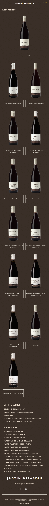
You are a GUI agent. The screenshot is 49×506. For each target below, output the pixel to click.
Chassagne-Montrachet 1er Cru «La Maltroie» (13, 345)
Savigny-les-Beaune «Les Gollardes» (13, 151)
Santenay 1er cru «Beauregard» (35, 199)
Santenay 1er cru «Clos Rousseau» (36, 151)
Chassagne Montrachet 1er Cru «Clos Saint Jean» (35, 294)
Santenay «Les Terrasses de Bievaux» (18, 412)
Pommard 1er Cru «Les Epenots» (13, 393)
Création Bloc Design (24, 503)
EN (46, 2)
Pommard (36, 345)
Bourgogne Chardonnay (14, 409)
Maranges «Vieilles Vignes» (13, 103)
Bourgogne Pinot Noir (24, 56)
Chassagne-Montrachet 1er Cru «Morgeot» (35, 246)
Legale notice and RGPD (24, 500)
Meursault (8, 415)
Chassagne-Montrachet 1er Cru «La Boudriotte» (13, 294)
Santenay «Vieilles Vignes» (36, 103)
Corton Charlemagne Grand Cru (18, 421)
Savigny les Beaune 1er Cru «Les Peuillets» (13, 246)
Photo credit (24, 502)
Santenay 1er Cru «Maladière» (13, 199)
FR (43, 2)
